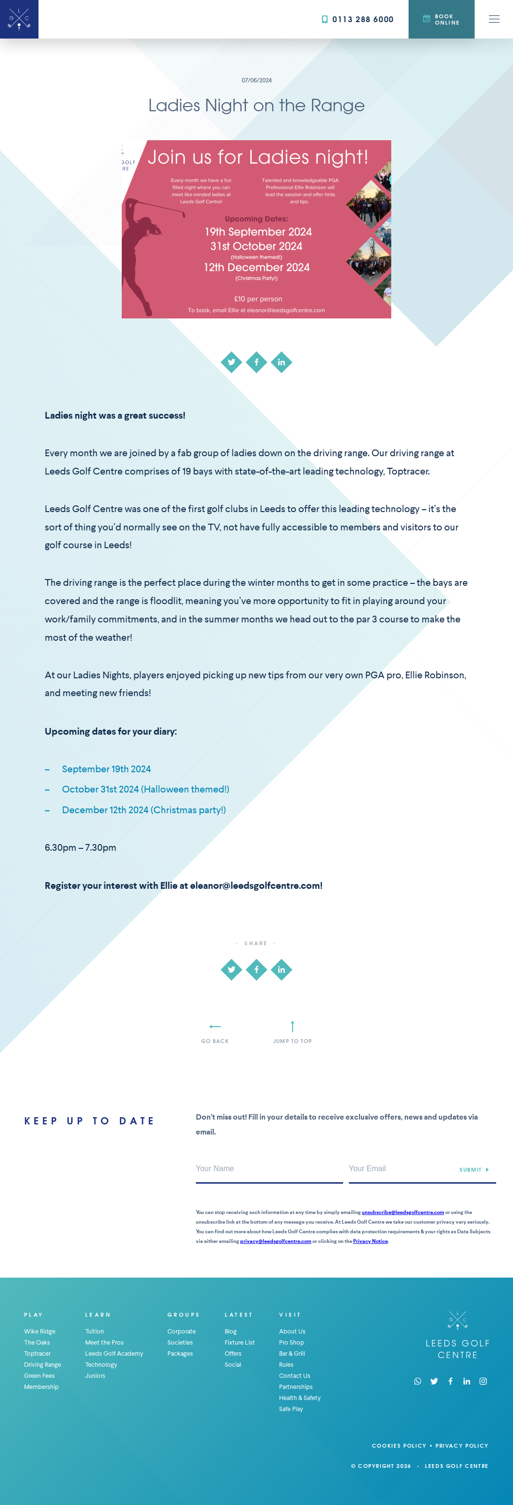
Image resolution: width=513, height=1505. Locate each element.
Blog (231, 1331)
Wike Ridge (39, 1331)
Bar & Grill (292, 1353)
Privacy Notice (370, 1241)
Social (233, 1364)
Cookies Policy (399, 1445)
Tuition (94, 1331)
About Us (292, 1331)
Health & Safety (300, 1397)
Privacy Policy (462, 1445)
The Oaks (37, 1342)
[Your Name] (269, 1169)
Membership (41, 1386)
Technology (101, 1364)
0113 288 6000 (358, 19)
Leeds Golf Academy (114, 1353)
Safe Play (291, 1409)
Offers (233, 1353)
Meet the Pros (104, 1342)
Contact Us (294, 1375)
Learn (98, 1314)
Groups (184, 1314)
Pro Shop (291, 1342)
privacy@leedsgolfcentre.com (275, 1241)
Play (34, 1314)
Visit (290, 1314)
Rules (286, 1364)
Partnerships (296, 1386)
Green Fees (39, 1375)
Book (441, 19)
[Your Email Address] (422, 1169)
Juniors (95, 1375)
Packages (180, 1353)
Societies (180, 1342)
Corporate (181, 1331)
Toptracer (37, 1353)
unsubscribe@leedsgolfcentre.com (403, 1212)
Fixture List (240, 1342)
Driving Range (42, 1364)
